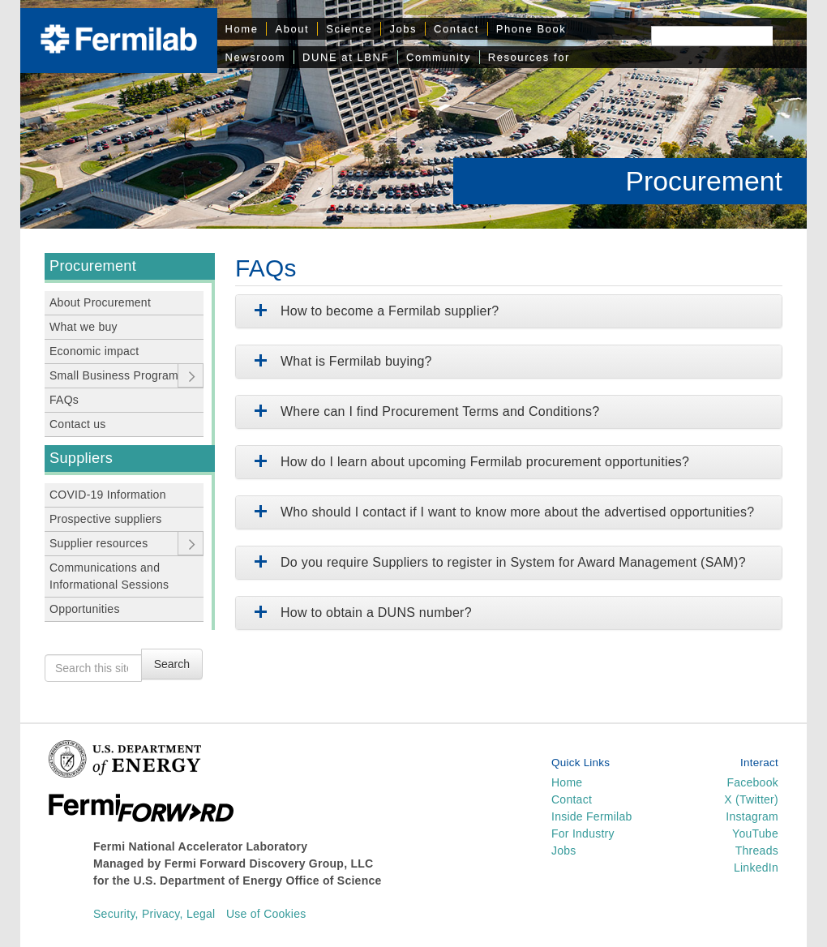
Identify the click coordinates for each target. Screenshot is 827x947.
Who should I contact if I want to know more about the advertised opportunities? (501, 512)
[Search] (712, 36)
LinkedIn (756, 867)
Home (242, 29)
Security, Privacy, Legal (154, 913)
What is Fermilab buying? (340, 361)
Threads (756, 850)
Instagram (752, 816)
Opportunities (84, 608)
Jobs (403, 29)
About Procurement (100, 302)
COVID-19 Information (107, 494)
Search (172, 664)
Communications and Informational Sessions (109, 576)
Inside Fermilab (591, 816)
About (292, 29)
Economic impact (94, 351)
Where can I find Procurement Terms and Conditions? (423, 411)
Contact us (77, 424)
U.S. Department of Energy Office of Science (258, 880)
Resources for (529, 57)
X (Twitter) (751, 799)
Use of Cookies (266, 913)
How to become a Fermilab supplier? (373, 311)
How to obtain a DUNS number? (360, 612)
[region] (413, 114)
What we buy (83, 326)
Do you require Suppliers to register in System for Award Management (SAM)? (497, 562)
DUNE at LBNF (345, 57)
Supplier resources (98, 543)
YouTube (755, 833)
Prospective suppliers (105, 518)
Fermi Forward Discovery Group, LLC (269, 863)
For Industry (583, 833)
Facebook (752, 782)
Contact (456, 29)
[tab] (509, 311)
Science (349, 29)
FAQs (64, 399)
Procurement (704, 180)
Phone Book (531, 29)
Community (438, 57)
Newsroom (255, 57)
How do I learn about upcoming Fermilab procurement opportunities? (468, 462)
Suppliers (81, 458)
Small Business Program (113, 375)
